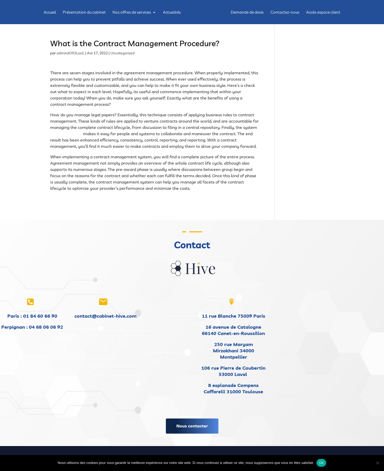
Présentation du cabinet (85, 13)
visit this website (66, 133)
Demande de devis (246, 13)
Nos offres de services (132, 13)
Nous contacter (192, 425)
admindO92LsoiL (70, 53)
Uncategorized (122, 53)
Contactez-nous (284, 13)
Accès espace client (322, 13)
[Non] (377, 462)
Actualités (173, 13)
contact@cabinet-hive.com (105, 316)
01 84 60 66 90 (40, 316)
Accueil (50, 13)
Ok (321, 463)
